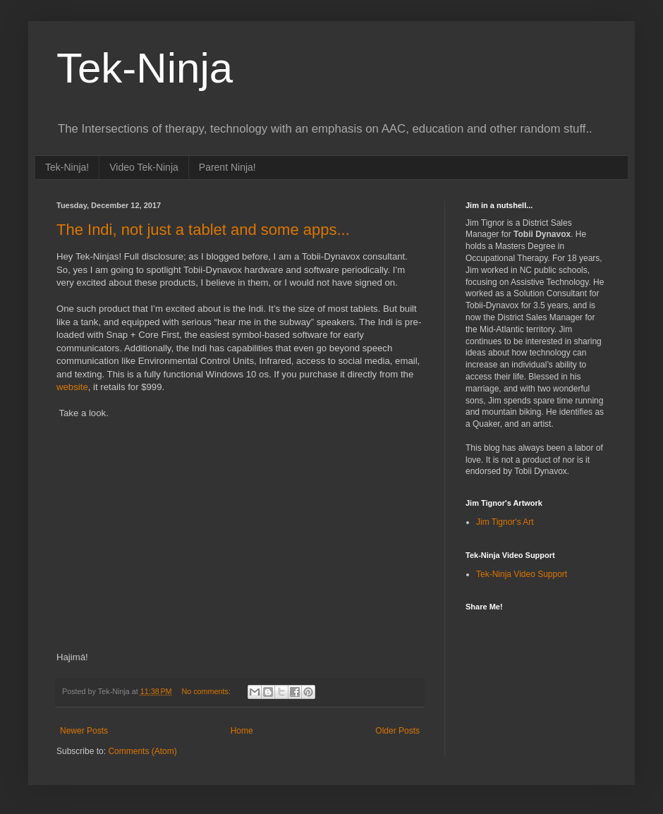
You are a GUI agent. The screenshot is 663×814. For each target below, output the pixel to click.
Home (242, 731)
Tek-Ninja (144, 68)
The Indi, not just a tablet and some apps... (203, 229)
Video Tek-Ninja (143, 167)
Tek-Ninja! (67, 167)
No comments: (207, 691)
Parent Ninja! (227, 167)
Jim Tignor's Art (505, 522)
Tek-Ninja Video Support (521, 574)
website (72, 387)
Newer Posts (84, 731)
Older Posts (397, 731)
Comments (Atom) (142, 751)
